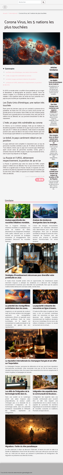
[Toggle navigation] (5, 7)
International (13, 13)
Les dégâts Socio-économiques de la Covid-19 (55, 82)
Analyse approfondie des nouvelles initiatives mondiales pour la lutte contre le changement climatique (17, 223)
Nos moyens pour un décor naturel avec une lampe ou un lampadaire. (53, 140)
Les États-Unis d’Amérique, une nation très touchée (21, 72)
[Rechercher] (29, 2)
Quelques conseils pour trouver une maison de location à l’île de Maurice (53, 174)
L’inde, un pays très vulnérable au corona (18, 76)
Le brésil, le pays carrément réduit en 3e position (21, 79)
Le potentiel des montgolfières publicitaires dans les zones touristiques (17, 308)
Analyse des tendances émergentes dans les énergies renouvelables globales (45, 222)
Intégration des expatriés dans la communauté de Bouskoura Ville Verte (45, 394)
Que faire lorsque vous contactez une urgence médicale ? (53, 108)
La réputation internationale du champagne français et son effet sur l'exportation (31, 362)
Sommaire (9, 68)
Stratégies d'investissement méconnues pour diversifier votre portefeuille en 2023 (29, 276)
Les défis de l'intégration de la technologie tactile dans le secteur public (17, 394)
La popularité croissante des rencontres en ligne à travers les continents (44, 308)
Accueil (5, 13)
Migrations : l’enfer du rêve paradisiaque (21, 446)
